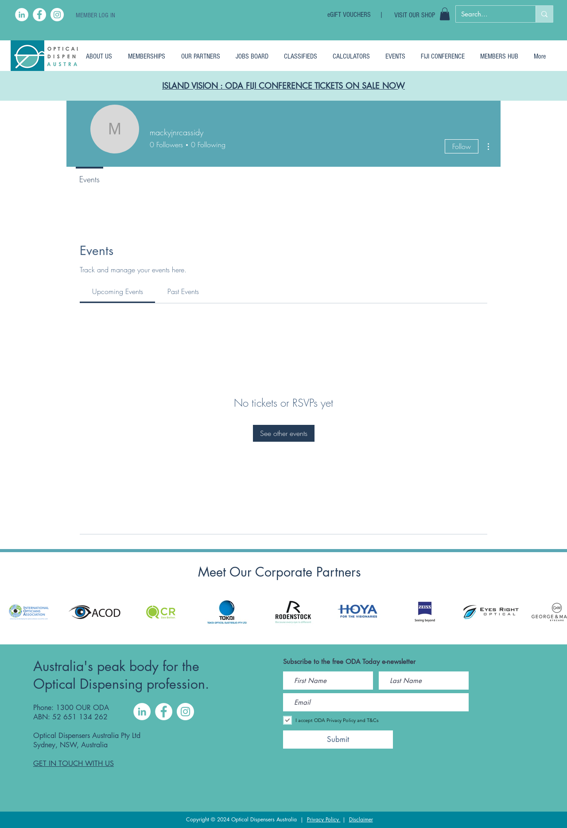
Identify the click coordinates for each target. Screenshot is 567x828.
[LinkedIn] (21, 14)
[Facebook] (39, 14)
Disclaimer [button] (361, 819)
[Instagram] (57, 14)
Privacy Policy (324, 819)
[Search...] (489, 14)
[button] (444, 14)
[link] (117, 291)
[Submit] (338, 739)
